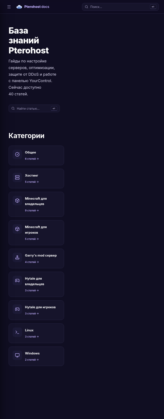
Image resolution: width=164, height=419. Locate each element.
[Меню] (9, 7)
